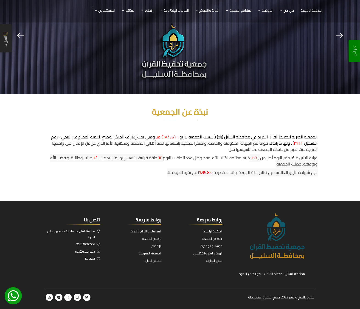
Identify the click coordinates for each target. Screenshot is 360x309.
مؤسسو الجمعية (211, 246)
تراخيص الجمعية (151, 239)
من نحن (289, 10)
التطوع (149, 10)
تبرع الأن (354, 51)
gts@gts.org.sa (85, 251)
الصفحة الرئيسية (311, 10)
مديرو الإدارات (214, 261)
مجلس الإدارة (152, 261)
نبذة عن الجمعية (212, 239)
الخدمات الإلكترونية (176, 10)
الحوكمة (267, 10)
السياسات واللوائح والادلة (146, 231)
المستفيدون (106, 10)
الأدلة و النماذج (209, 10)
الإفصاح (156, 246)
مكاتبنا (129, 10)
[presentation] (20, 35)
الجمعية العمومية (149, 253)
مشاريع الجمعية (240, 10)
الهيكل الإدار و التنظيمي (207, 253)
